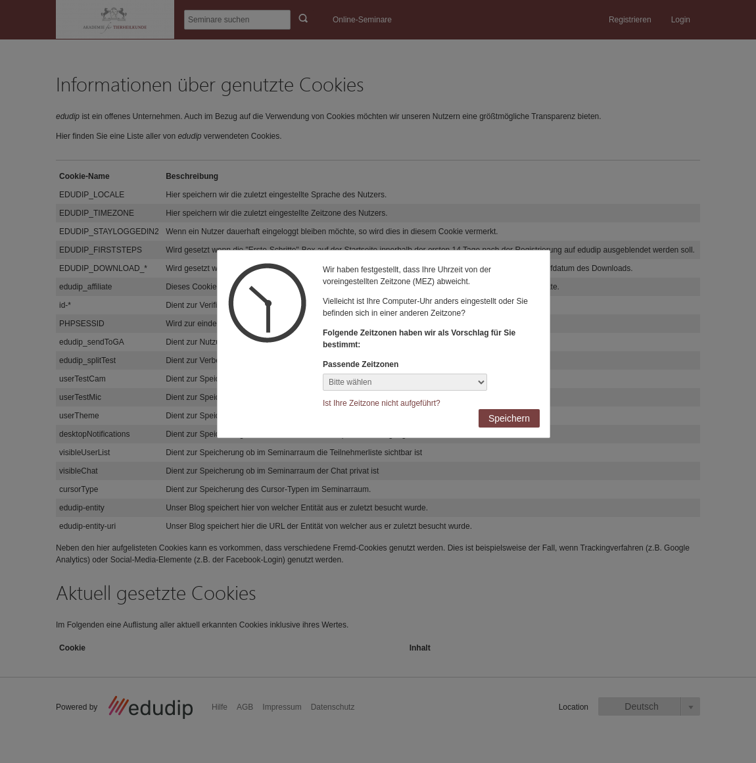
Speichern (509, 418)
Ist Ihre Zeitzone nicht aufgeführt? (381, 403)
